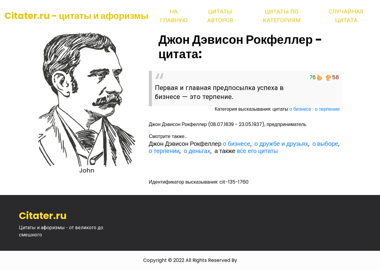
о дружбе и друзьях (281, 144)
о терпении (327, 109)
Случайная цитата (346, 16)
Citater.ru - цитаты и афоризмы (77, 16)
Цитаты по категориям (281, 16)
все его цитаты (257, 151)
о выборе (325, 144)
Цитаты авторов (220, 16)
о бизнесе (300, 109)
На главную (173, 16)
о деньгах (197, 151)
